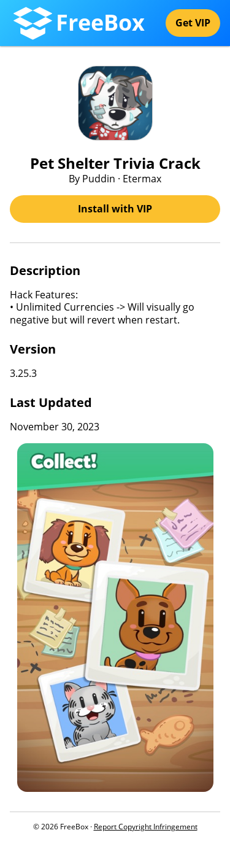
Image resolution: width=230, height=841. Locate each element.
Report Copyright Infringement (145, 826)
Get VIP (192, 22)
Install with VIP (115, 208)
